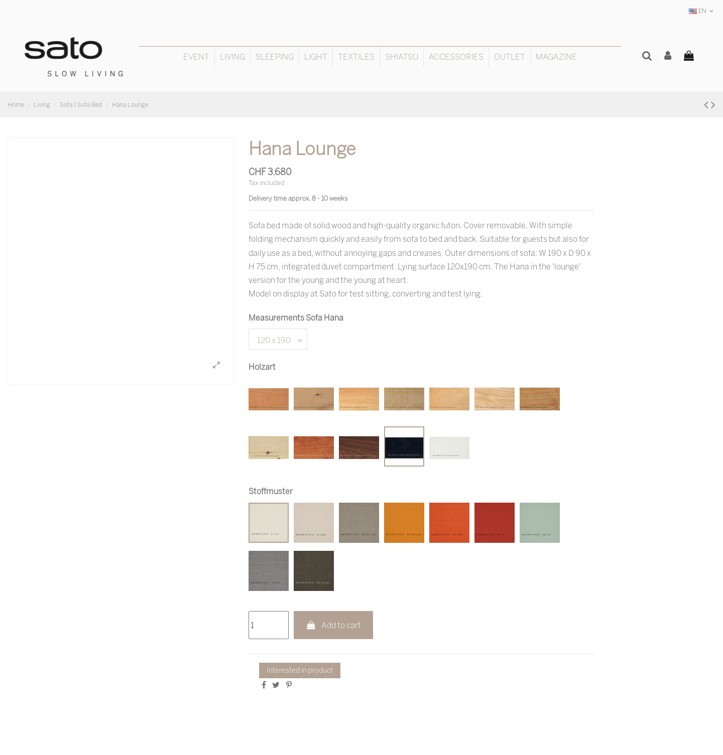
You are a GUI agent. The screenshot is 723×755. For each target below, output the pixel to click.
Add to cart (334, 625)
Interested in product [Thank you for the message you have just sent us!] (300, 670)
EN (702, 11)
